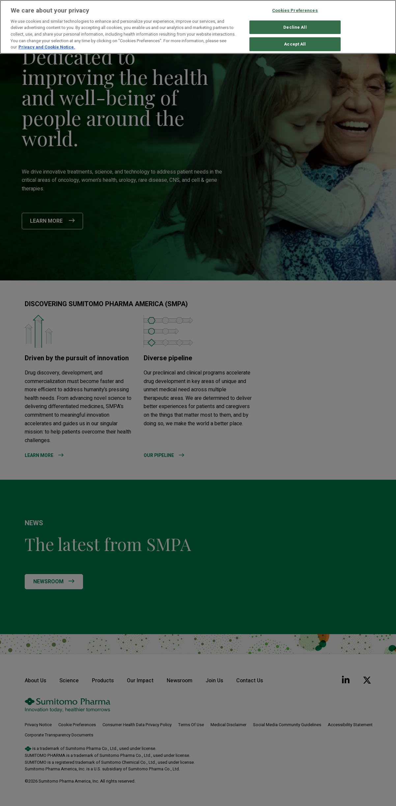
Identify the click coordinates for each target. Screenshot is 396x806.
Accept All (295, 44)
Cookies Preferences (295, 10)
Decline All (294, 27)
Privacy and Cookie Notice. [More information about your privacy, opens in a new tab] (46, 47)
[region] (198, 27)
